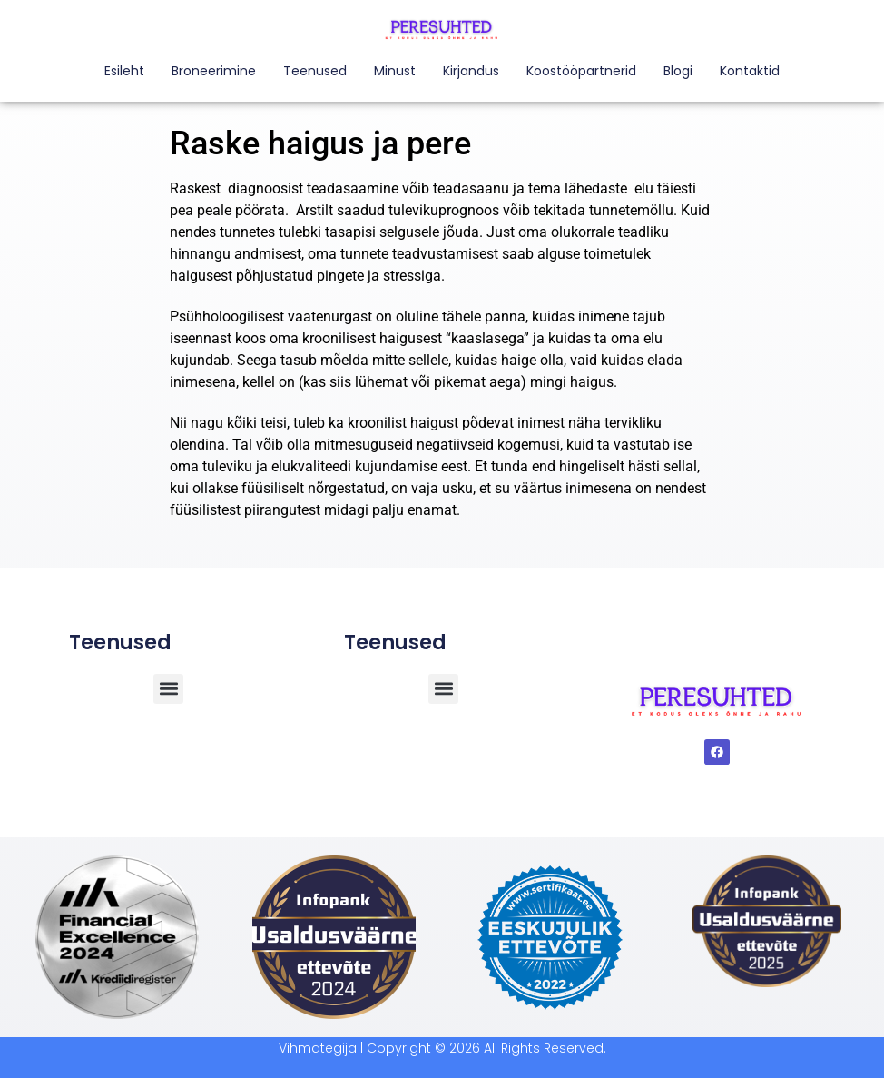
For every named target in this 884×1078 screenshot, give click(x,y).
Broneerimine (214, 71)
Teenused (315, 71)
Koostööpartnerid (581, 71)
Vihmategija (318, 1048)
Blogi (677, 71)
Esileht (124, 71)
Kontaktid (750, 71)
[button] (443, 689)
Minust (395, 71)
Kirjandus (471, 71)
